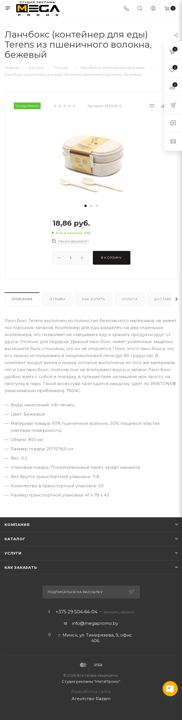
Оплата (130, 299)
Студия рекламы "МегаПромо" (91, 681)
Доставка (164, 299)
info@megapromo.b (94, 623)
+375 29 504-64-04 (76, 612)
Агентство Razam (91, 698)
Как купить (93, 299)
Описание (22, 299)
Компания (16, 524)
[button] (85, 206)
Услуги (13, 553)
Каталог (15, 539)
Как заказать (20, 567)
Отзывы (57, 299)
